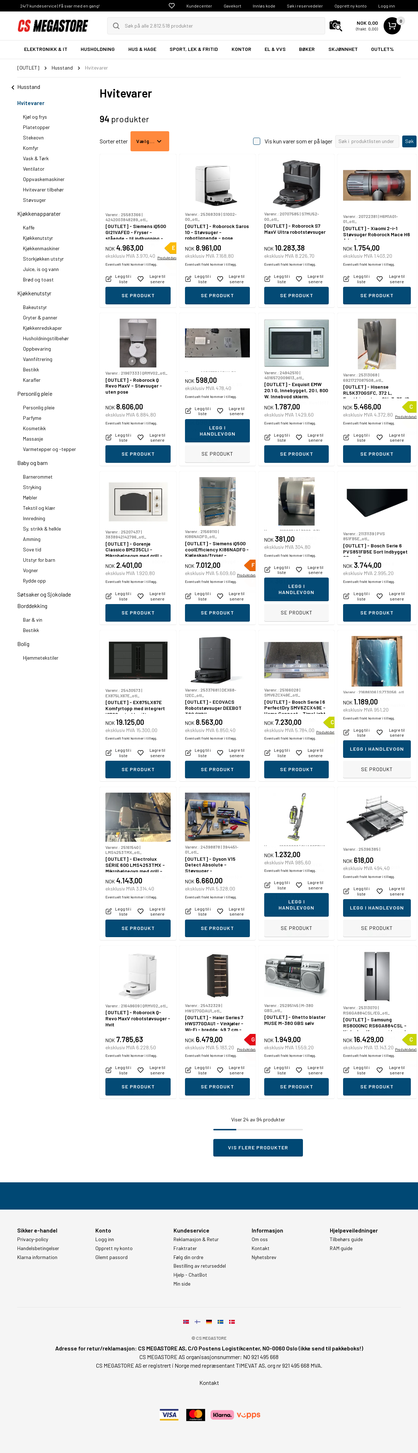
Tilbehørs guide (346, 1239)
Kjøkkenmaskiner (41, 248)
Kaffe (28, 227)
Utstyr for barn (39, 560)
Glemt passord (111, 1257)
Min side (182, 1284)
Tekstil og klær (39, 508)
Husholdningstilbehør (46, 338)
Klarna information (37, 1257)
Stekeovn (33, 137)
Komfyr (30, 148)
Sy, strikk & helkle (42, 529)
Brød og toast (38, 279)
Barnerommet (38, 477)
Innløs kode (264, 5)
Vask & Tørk (36, 158)
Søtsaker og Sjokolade (44, 594)
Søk (409, 141)
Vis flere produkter (258, 1147)
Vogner (30, 570)
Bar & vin (32, 620)
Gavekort (232, 5)
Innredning (34, 518)
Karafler (32, 380)
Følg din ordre (188, 1257)
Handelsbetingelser (38, 1248)
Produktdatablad (171, 273)
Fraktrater (185, 1248)
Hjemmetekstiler (40, 658)
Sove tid (32, 549)
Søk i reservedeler (305, 5)
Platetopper (36, 127)
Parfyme (32, 418)
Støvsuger (34, 200)
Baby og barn (32, 462)
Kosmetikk (34, 428)
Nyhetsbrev (264, 1257)
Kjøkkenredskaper (42, 328)
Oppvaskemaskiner (44, 179)
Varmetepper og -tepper (49, 449)
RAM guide (341, 1248)
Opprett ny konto (350, 5)
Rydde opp (34, 581)
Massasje (33, 439)
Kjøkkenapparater (39, 213)
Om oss (260, 1239)
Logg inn (386, 5)
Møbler (30, 497)
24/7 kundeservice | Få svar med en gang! (60, 5)
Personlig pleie (34, 393)
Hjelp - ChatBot (190, 1275)
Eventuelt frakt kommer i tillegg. (131, 280)
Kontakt (261, 1248)
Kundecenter (199, 5)
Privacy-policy (32, 1239)
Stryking (32, 487)
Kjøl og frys (35, 117)
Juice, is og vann (41, 269)
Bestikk (31, 369)
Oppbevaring (37, 349)
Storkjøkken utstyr (43, 259)
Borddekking (32, 605)
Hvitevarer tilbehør (43, 189)
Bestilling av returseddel (200, 1266)
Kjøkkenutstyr (38, 238)
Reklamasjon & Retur (196, 1239)
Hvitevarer (30, 102)
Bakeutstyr (35, 307)
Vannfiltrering (37, 359)
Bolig (23, 643)
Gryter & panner (40, 317)
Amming (32, 539)
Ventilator (33, 169)
